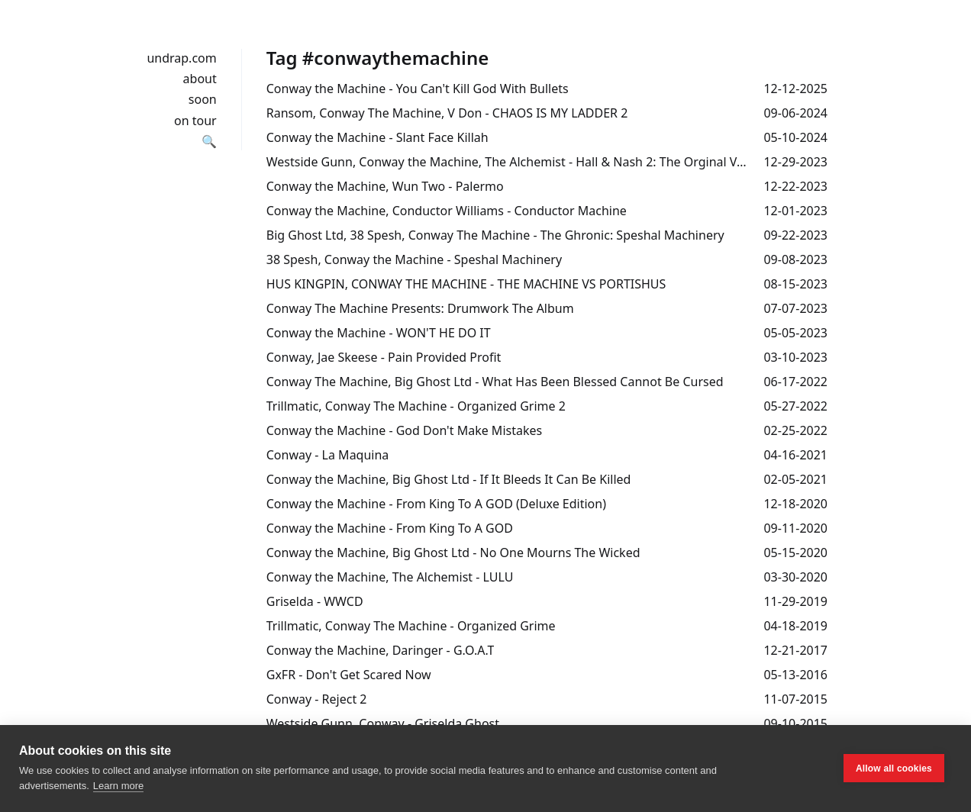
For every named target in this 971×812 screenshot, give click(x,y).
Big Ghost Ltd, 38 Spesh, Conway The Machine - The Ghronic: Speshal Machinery (495, 235)
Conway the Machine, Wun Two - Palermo (385, 186)
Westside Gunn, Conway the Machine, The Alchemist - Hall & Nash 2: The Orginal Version (509, 161)
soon (203, 99)
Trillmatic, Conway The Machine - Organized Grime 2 (416, 406)
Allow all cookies (894, 768)
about (200, 78)
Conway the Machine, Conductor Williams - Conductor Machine (446, 210)
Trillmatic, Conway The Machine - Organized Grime (411, 625)
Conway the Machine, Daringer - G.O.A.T (380, 650)
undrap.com (181, 58)
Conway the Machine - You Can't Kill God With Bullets (417, 88)
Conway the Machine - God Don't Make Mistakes (404, 430)
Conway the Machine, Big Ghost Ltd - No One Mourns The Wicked (453, 552)
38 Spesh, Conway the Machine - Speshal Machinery (414, 259)
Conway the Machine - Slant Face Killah (377, 137)
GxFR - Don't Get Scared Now (348, 674)
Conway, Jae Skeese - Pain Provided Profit (384, 357)
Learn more (118, 785)
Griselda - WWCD (314, 601)
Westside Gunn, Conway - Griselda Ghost (382, 723)
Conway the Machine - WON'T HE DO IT (378, 332)
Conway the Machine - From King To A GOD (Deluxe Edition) (436, 503)
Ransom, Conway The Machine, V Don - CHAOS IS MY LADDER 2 (447, 113)
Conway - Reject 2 (316, 699)
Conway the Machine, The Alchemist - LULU (390, 577)
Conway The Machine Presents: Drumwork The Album (420, 308)
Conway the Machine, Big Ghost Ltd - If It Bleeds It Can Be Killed (448, 479)
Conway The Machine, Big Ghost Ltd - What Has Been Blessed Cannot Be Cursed (495, 381)
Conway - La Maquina (327, 454)
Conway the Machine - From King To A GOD (389, 528)
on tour (195, 120)
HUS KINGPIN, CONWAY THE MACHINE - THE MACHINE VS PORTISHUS (466, 284)
